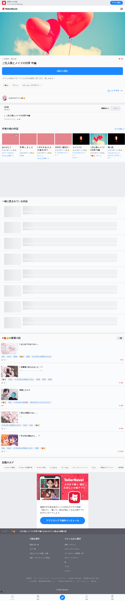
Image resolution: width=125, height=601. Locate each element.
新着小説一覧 (34, 545)
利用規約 (28, 578)
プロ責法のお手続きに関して (65, 581)
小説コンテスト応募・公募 (39, 553)
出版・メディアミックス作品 (40, 558)
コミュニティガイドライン (58, 578)
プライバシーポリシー (82, 581)
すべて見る (120, 129)
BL (66, 562)
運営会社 (93, 581)
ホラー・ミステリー (72, 558)
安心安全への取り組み (74, 578)
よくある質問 (33, 581)
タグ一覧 (33, 549)
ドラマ (67, 566)
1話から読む (62, 71)
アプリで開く (116, 3)
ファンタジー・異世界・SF (74, 553)
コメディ (68, 571)
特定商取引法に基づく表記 (91, 578)
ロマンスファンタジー (72, 549)
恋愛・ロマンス (70, 545)
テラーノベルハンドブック (41, 578)
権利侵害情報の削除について (47, 581)
